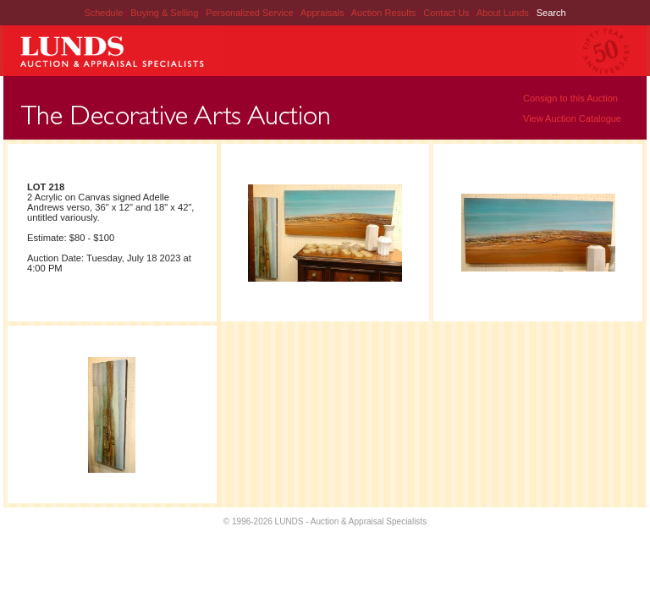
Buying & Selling (165, 13)
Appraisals (323, 13)
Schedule (103, 13)
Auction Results (384, 13)
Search (551, 13)
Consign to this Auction (570, 98)
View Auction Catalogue (572, 118)
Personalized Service (250, 13)
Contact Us (446, 13)
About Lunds (504, 13)
